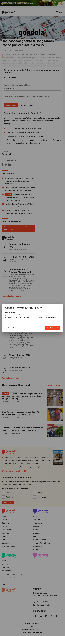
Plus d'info (11, 328)
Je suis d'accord (52, 328)
